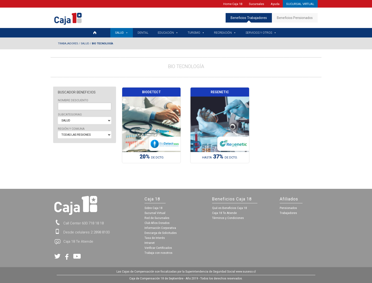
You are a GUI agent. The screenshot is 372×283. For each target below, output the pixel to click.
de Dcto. (152, 157)
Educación (168, 32)
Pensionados (288, 208)
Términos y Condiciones (228, 218)
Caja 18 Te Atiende (224, 213)
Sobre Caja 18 (153, 208)
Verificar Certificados (158, 248)
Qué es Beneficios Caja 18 (229, 208)
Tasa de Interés (154, 238)
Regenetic (220, 92)
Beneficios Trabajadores (249, 19)
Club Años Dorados (157, 223)
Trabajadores (68, 43)
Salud (121, 32)
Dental (143, 32)
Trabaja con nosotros (158, 253)
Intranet (149, 243)
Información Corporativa (160, 228)
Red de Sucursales (156, 218)
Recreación (225, 32)
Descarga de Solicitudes (160, 233)
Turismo (196, 32)
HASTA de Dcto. (219, 157)
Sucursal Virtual (154, 213)
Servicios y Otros (261, 32)
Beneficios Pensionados (295, 18)
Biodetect (151, 92)
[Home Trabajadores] (97, 32)
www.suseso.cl (246, 271)
